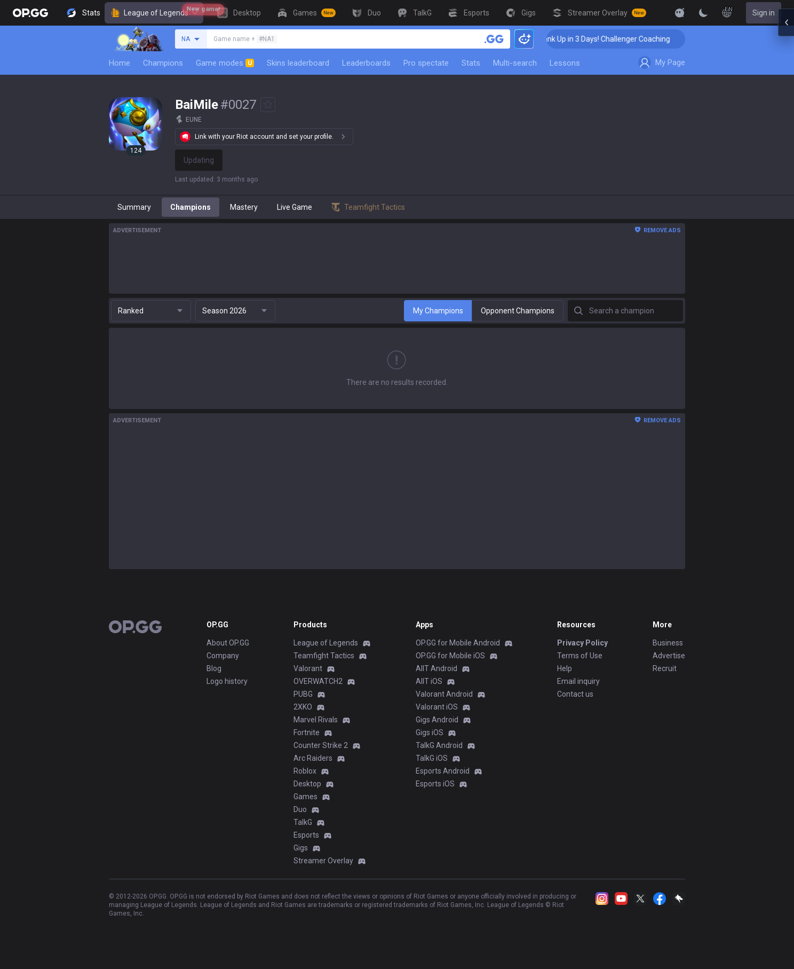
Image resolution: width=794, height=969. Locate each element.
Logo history (227, 681)
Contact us (575, 694)
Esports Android (443, 771)
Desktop (307, 783)
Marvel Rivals (315, 719)
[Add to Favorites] (267, 104)
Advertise (669, 655)
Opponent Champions (517, 310)
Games (305, 796)
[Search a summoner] (494, 39)
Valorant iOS (437, 707)
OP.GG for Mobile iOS (450, 655)
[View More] (645, 12)
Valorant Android (444, 694)
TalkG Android (439, 745)
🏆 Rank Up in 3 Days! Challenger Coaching (623, 39)
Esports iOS (435, 783)
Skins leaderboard (298, 63)
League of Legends (154, 12)
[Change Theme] (703, 12)
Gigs (300, 848)
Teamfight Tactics (323, 655)
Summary (134, 207)
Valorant (307, 668)
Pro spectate (426, 63)
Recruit (665, 668)
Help (564, 668)
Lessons (565, 63)
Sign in (763, 13)
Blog (214, 668)
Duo (300, 809)
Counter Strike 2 (320, 745)
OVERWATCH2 (318, 681)
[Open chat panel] (786, 192)
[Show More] (679, 12)
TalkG (302, 822)
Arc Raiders (312, 758)
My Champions (438, 310)
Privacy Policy (582, 643)
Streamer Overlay (323, 860)
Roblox (304, 771)
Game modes (225, 63)
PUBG (303, 694)
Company (223, 655)
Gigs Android (437, 719)
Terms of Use (579, 655)
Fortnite (306, 732)
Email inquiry (578, 681)
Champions (163, 63)
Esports (306, 835)
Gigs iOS (429, 732)
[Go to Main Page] (30, 13)
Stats (471, 63)
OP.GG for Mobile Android (458, 643)
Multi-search (515, 63)
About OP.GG (228, 643)
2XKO (302, 707)
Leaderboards (366, 63)
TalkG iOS (432, 758)
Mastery (244, 207)
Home (119, 63)
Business (668, 643)
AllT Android (436, 668)
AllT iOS (429, 681)
